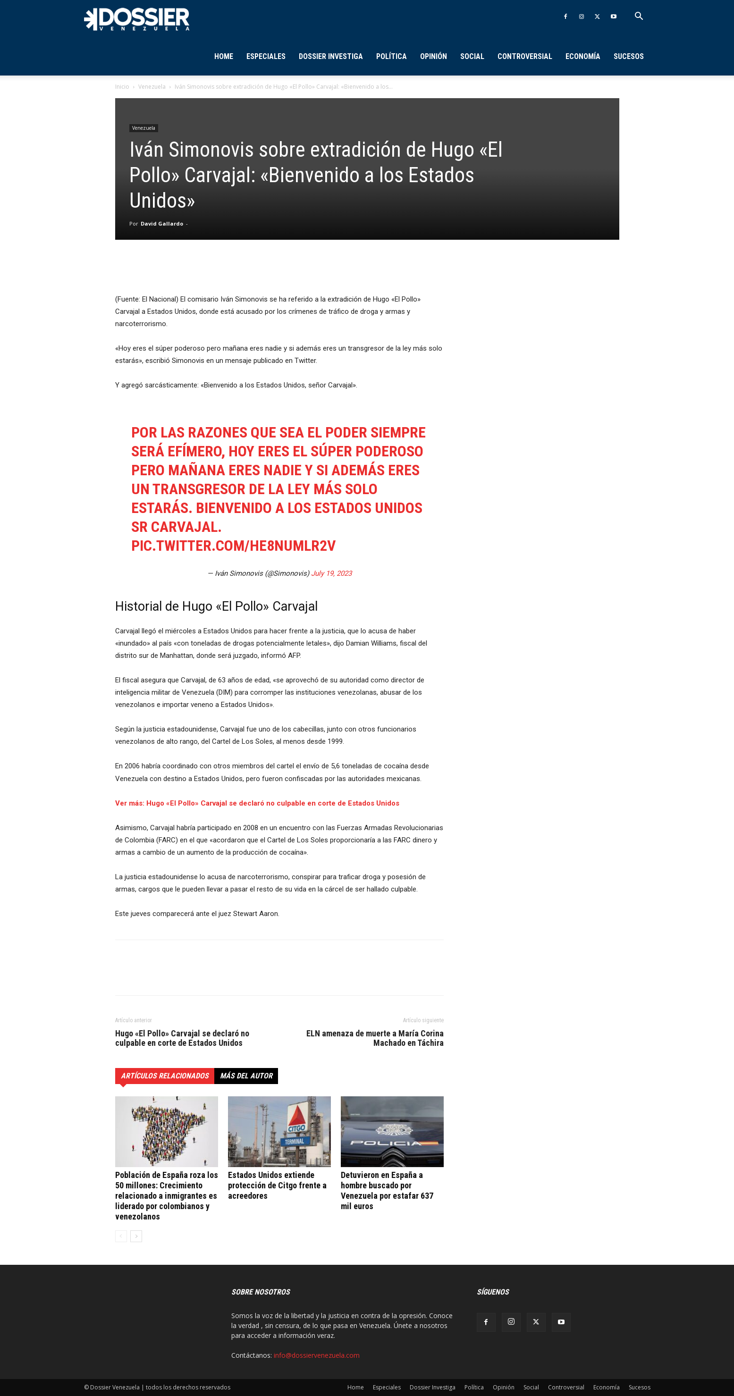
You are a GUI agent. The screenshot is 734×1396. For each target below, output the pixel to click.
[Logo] (137, 18)
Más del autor (246, 1075)
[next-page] (136, 1236)
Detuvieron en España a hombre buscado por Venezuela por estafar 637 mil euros (387, 1190)
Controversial (525, 56)
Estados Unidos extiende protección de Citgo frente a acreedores (277, 1185)
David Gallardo (162, 223)
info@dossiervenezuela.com (317, 1355)
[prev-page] (121, 1236)
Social (472, 56)
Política (391, 56)
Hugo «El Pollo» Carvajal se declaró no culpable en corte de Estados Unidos (182, 1038)
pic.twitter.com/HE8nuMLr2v (233, 546)
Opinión (433, 56)
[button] (639, 17)
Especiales (266, 56)
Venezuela (152, 87)
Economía (582, 56)
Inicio (122, 87)
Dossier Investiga (331, 56)
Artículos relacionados (165, 1075)
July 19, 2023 (331, 573)
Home (223, 56)
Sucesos (629, 56)
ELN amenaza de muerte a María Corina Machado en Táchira (375, 1038)
